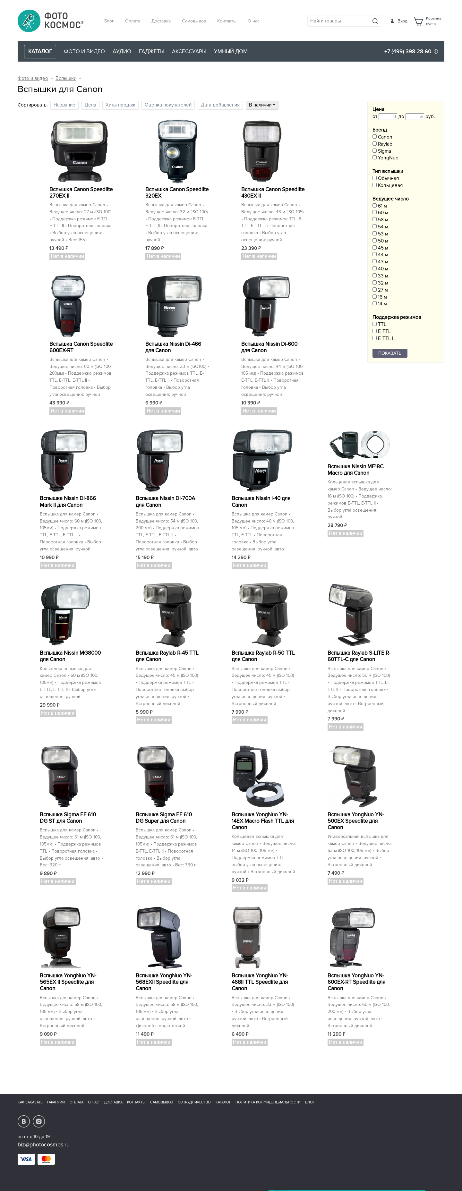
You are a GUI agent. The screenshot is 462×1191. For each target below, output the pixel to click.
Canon (382, 137)
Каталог (223, 1102)
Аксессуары (189, 51)
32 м (380, 283)
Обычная (385, 178)
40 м (380, 269)
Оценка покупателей (168, 105)
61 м (379, 206)
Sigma (381, 151)
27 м (380, 290)
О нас (254, 21)
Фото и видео (84, 51)
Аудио (122, 51)
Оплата (132, 21)
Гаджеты (151, 51)
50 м (380, 241)
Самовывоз (194, 21)
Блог (109, 21)
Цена (90, 105)
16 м (379, 297)
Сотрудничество (194, 1102)
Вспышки (66, 78)
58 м (380, 220)
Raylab (382, 144)
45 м (380, 248)
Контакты (226, 21)
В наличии (262, 105)
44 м (380, 255)
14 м (379, 304)
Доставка (161, 21)
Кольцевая (387, 186)
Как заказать (30, 1102)
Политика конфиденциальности (268, 1102)
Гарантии (56, 1102)
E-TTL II (383, 339)
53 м (380, 234)
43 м (380, 262)
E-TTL (381, 331)
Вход (402, 21)
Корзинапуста (433, 21)
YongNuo (385, 158)
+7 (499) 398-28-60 (407, 51)
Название (64, 105)
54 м (380, 227)
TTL (379, 324)
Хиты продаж (120, 105)
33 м (380, 276)
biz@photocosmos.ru (44, 1144)
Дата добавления (220, 105)
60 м (380, 213)
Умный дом (231, 51)
